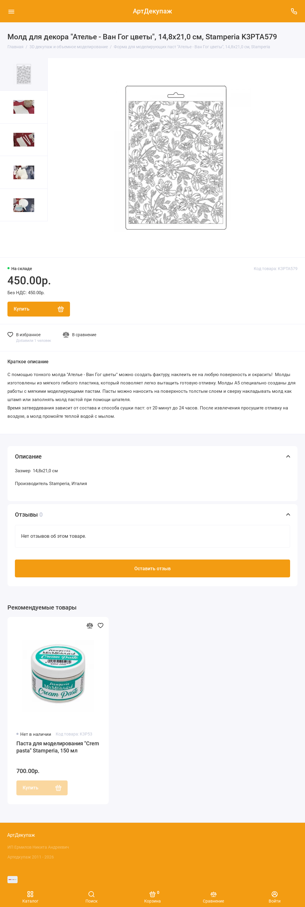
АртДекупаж (152, 11)
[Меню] (11, 11)
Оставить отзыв (152, 569)
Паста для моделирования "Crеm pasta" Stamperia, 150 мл (57, 747)
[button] (12, 239)
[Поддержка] (294, 11)
